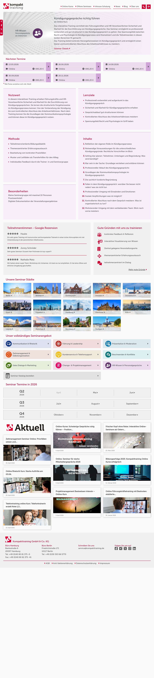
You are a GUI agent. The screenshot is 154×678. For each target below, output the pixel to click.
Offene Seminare (83, 6)
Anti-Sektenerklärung (62, 563)
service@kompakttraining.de (91, 548)
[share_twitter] (1, 30)
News (117, 6)
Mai (95, 392)
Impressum (104, 563)
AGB (47, 563)
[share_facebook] (1, 26)
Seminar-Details (62, 48)
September (132, 403)
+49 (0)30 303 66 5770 (55, 554)
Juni (132, 392)
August (95, 403)
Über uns (134, 6)
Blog (125, 6)
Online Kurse (67, 6)
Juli (58, 403)
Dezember (132, 414)
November (95, 414)
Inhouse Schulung (101, 6)
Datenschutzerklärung (85, 563)
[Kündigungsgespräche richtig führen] (144, 7)
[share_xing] (1, 22)
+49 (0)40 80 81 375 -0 (19, 554)
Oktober (58, 414)
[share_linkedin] (1, 33)
